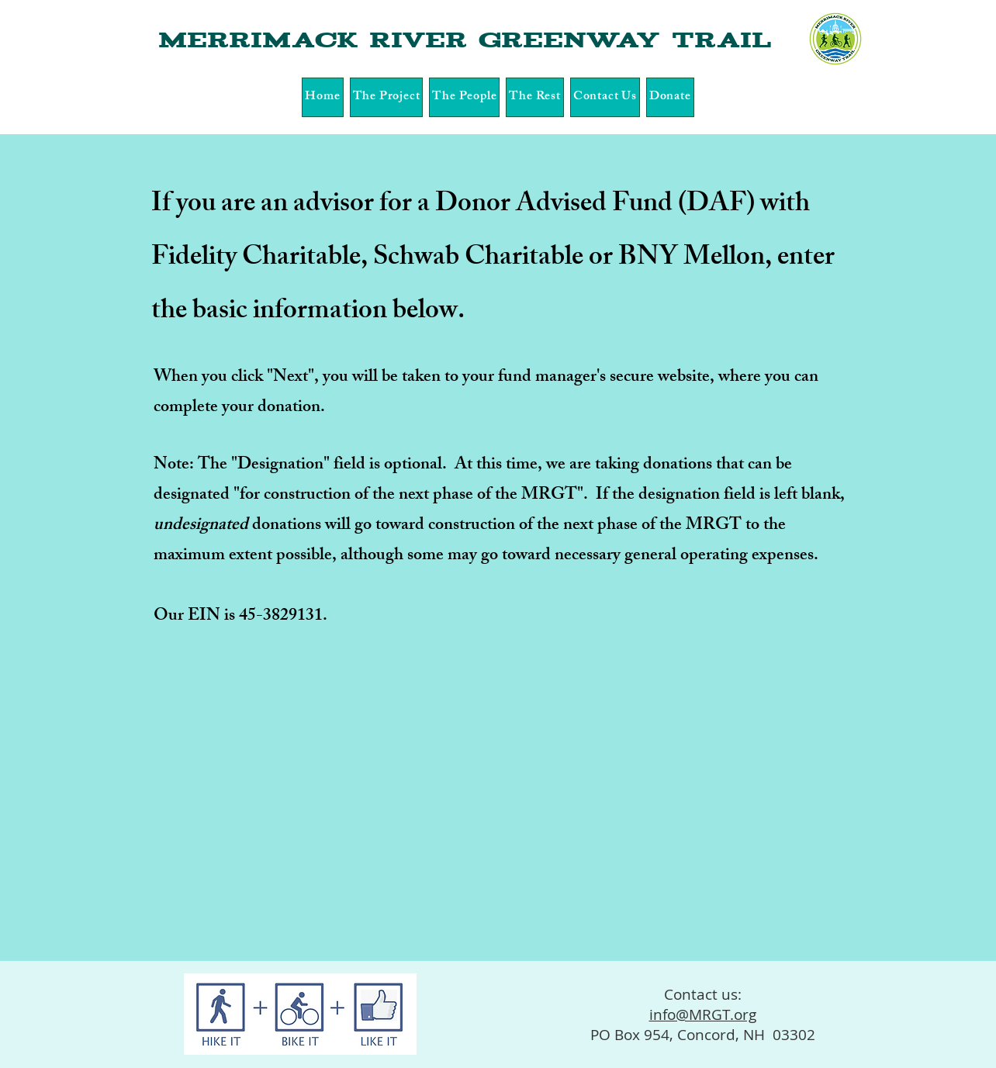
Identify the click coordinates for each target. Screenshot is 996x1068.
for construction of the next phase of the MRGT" (411, 496)
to (752, 526)
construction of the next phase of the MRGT (586, 526)
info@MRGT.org (702, 1014)
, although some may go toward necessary (478, 556)
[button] (387, 97)
